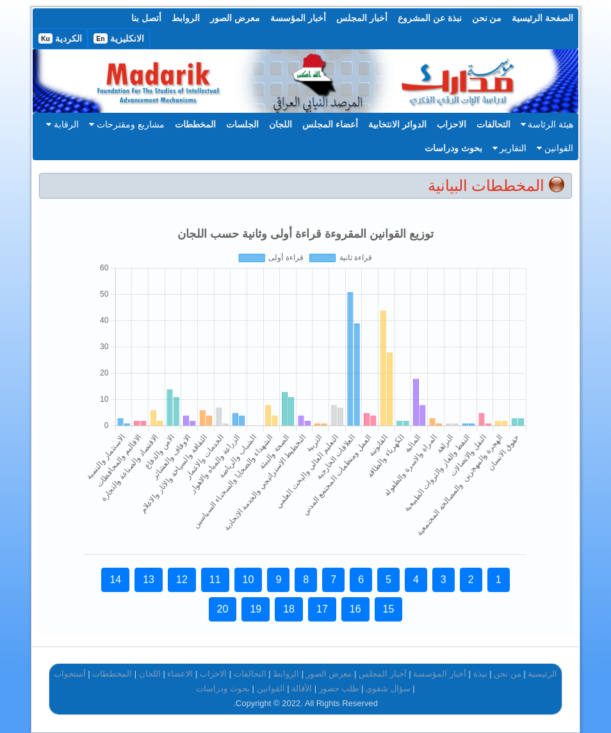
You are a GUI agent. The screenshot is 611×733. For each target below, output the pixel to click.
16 (355, 609)
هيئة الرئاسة (547, 124)
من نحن (487, 18)
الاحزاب (451, 124)
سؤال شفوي (388, 688)
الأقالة (301, 688)
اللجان (280, 124)
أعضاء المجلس (330, 124)
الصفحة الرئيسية (542, 18)
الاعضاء (180, 674)
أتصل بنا (146, 18)
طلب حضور (339, 688)
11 (215, 579)
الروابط (186, 18)
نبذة (480, 674)
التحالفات (493, 124)
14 (115, 579)
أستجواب (70, 674)
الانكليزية (119, 38)
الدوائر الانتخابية (397, 124)
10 (248, 579)
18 (289, 609)
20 (223, 609)
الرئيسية (542, 674)
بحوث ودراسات (453, 148)
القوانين (555, 148)
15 (389, 609)
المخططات (195, 124)
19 (255, 609)
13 (148, 579)
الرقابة (62, 124)
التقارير (510, 148)
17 (322, 609)
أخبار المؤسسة (298, 18)
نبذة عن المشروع (430, 18)
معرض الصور (235, 18)
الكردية (60, 38)
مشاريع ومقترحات (127, 124)
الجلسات (242, 124)
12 (182, 579)
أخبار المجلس (361, 18)
